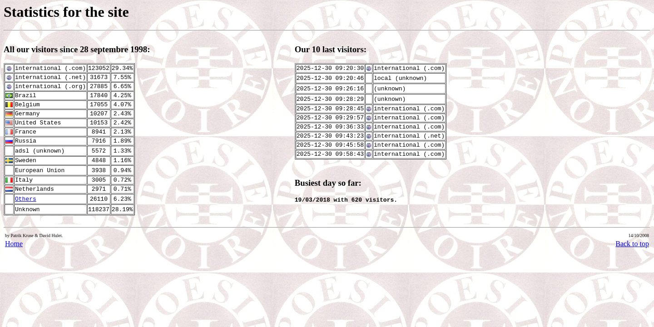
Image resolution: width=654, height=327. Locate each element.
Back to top (632, 244)
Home (14, 244)
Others (25, 199)
